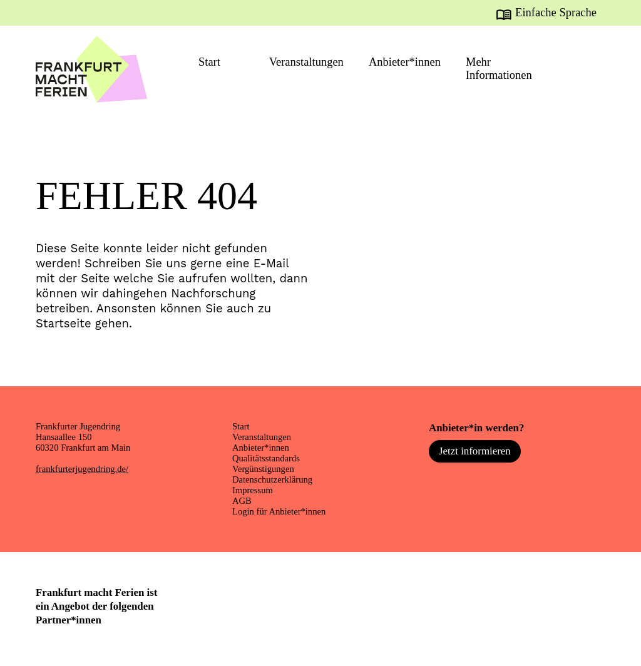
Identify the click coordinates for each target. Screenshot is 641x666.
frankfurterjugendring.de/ (82, 469)
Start (209, 62)
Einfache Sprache (556, 12)
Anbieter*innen (405, 62)
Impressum (252, 490)
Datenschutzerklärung (272, 479)
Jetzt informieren (475, 451)
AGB (242, 501)
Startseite (63, 323)
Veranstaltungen (306, 62)
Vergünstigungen (263, 469)
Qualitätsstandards (266, 458)
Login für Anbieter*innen (279, 511)
